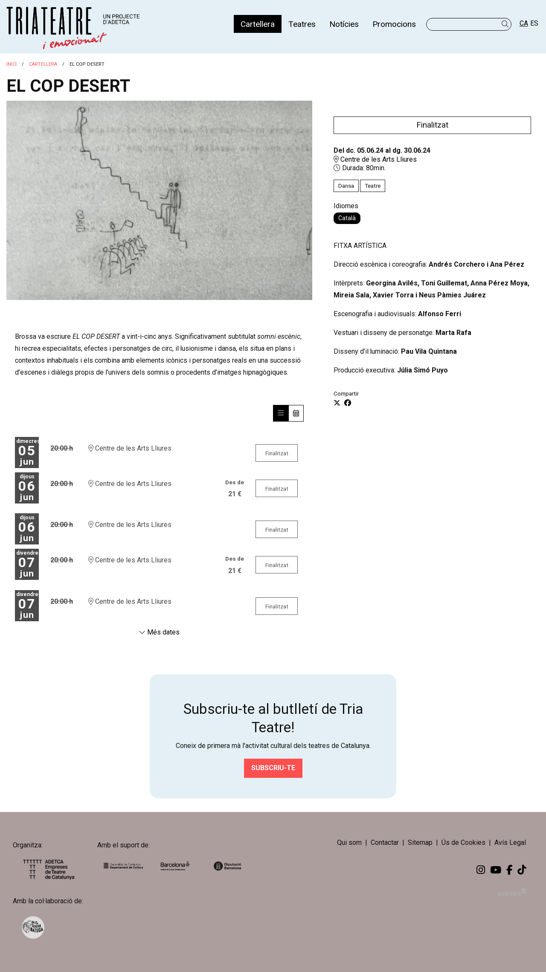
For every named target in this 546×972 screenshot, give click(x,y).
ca (524, 23)
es (534, 23)
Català (347, 218)
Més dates (159, 632)
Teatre (372, 186)
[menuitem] (258, 24)
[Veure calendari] (296, 413)
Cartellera (43, 64)
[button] (506, 24)
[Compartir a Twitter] (337, 403)
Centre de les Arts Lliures (375, 159)
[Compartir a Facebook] (347, 403)
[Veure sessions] (280, 413)
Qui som (349, 842)
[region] (159, 200)
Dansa (346, 186)
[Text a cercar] (468, 24)
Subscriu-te (273, 768)
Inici (11, 64)
